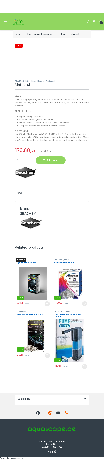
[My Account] (94, 21)
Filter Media (20, 81)
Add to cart (53, 160)
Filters (62, 34)
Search (88, 21)
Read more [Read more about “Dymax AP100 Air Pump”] (47, 303)
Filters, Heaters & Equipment (39, 34)
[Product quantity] (25, 160)
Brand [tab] (18, 193)
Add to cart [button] (84, 303)
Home (17, 34)
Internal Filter (65, 312)
